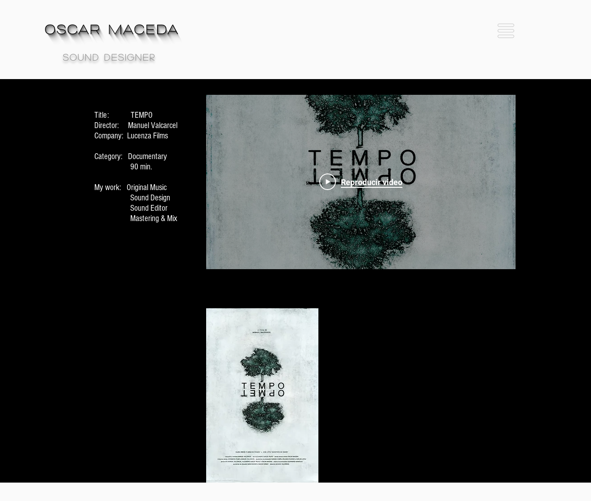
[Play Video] (360, 182)
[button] (506, 31)
